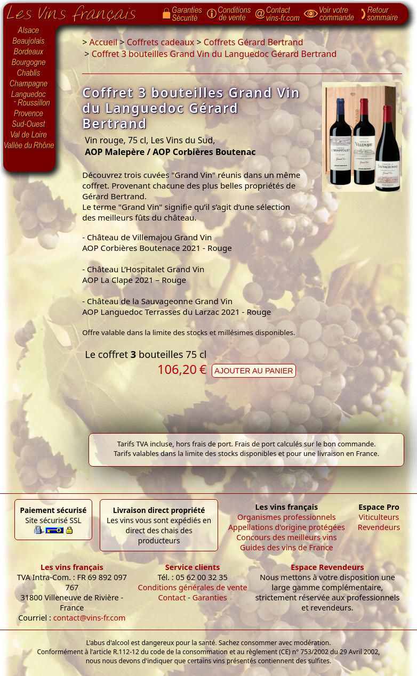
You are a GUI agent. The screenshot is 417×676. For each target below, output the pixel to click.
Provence (29, 113)
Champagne (29, 84)
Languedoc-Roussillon (29, 98)
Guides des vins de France (286, 547)
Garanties (210, 597)
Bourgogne (29, 63)
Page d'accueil (79, 11)
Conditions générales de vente (192, 587)
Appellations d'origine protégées (286, 527)
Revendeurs (379, 527)
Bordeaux (29, 52)
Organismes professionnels (286, 517)
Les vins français (72, 567)
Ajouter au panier (253, 370)
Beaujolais (29, 41)
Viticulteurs (379, 517)
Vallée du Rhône (29, 145)
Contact (172, 597)
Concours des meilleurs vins (286, 537)
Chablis (29, 73)
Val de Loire (29, 135)
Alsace (29, 30)
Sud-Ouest (29, 124)
